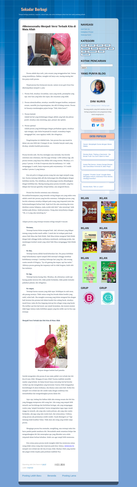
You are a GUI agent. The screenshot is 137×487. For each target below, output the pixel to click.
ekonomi (111, 48)
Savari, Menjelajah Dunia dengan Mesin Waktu (97, 145)
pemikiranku (85, 48)
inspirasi (30, 468)
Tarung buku (85, 54)
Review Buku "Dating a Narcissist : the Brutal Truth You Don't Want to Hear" (97, 155)
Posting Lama (69, 475)
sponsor (101, 51)
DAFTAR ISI (85, 29)
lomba (83, 51)
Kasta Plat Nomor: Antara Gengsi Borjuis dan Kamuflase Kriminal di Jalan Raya (97, 165)
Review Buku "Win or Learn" (93, 187)
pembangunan (92, 51)
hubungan (94, 48)
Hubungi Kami (86, 35)
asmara (107, 45)
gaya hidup (92, 45)
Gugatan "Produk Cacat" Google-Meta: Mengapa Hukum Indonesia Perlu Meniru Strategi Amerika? (98, 176)
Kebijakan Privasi (87, 32)
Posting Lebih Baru (31, 475)
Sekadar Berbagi (34, 9)
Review (84, 45)
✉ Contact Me (97, 120)
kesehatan (103, 48)
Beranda (52, 475)
